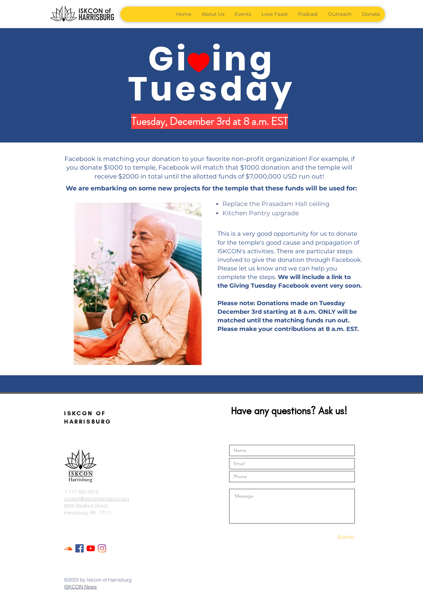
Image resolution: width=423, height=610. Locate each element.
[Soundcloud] (68, 548)
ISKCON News (80, 587)
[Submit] (331, 537)
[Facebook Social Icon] (79, 548)
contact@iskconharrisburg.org (96, 499)
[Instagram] (102, 548)
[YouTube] (91, 548)
